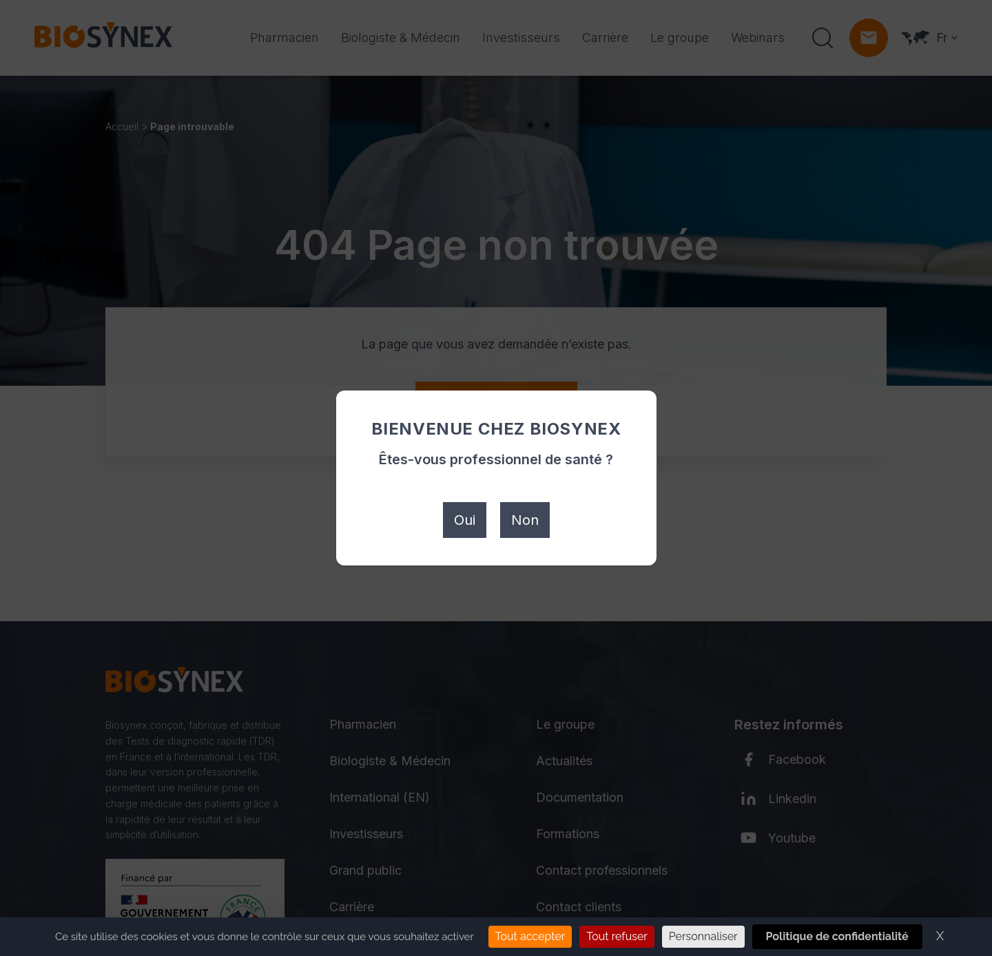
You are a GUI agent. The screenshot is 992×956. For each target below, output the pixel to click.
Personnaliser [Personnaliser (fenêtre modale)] (703, 936)
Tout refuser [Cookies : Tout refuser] (617, 936)
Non (525, 520)
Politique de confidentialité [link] (837, 936)
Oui (464, 520)
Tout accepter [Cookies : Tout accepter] (530, 936)
